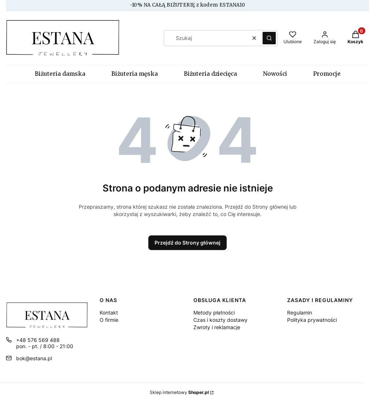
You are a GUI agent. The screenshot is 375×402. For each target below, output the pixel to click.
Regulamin (299, 312)
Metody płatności (214, 312)
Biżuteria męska (134, 73)
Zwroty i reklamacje (216, 327)
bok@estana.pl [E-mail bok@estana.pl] (34, 358)
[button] (269, 38)
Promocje (327, 73)
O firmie (109, 320)
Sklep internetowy (179, 392)
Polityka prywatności (312, 320)
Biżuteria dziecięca (210, 73)
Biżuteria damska (60, 73)
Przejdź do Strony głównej (187, 242)
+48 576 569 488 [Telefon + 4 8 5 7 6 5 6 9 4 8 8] (38, 340)
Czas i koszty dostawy (220, 320)
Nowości (275, 73)
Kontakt (109, 312)
